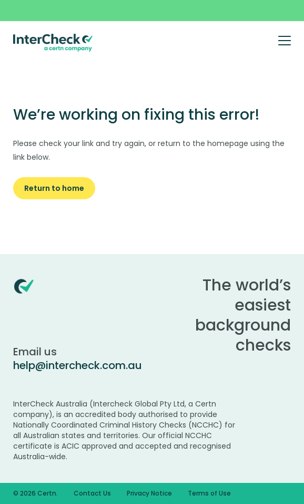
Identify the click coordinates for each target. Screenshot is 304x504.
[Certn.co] (53, 42)
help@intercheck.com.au (77, 365)
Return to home (54, 188)
